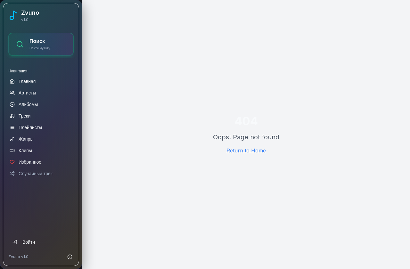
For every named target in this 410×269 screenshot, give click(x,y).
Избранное (25, 162)
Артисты (23, 92)
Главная (23, 81)
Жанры (21, 139)
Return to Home (246, 150)
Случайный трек (31, 173)
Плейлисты (26, 127)
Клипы (21, 150)
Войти (23, 242)
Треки (20, 115)
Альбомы (24, 104)
